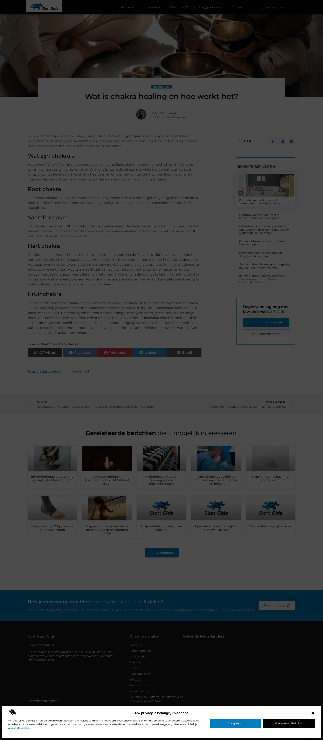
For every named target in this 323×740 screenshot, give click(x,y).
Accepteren (235, 723)
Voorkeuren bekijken (289, 723)
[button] (313, 713)
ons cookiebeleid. (19, 728)
